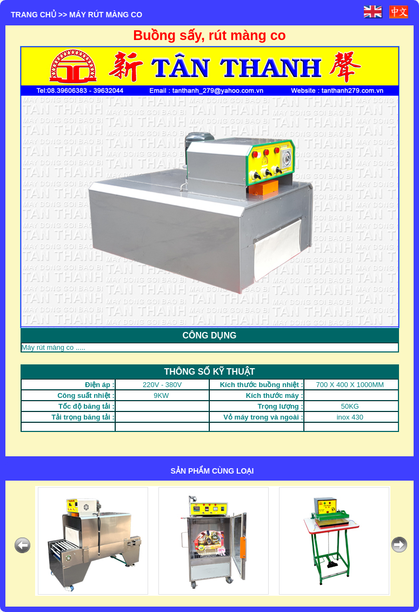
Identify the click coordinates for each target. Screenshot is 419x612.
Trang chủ (33, 14)
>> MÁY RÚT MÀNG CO (100, 14)
